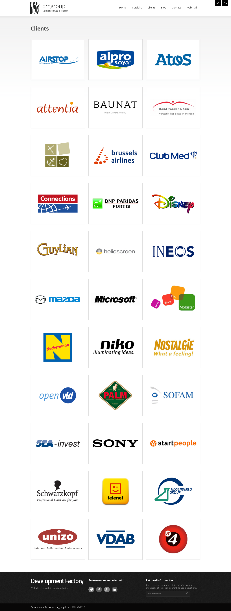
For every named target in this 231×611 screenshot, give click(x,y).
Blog (163, 7)
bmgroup (54, 8)
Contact (176, 7)
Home (123, 7)
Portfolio (137, 7)
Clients (151, 7)
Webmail (191, 7)
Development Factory (57, 580)
